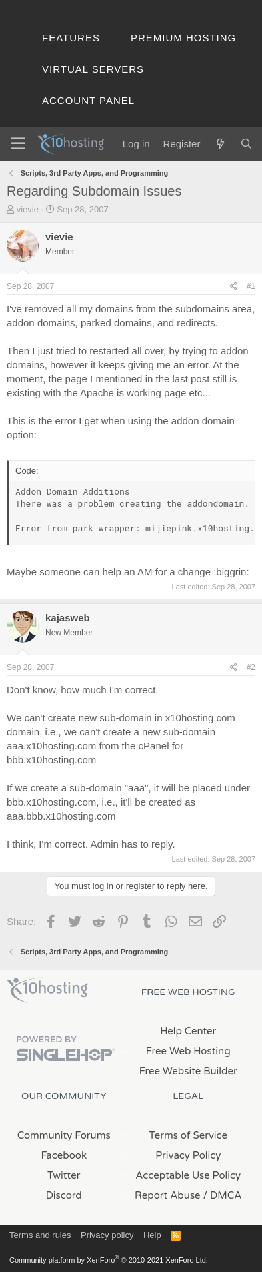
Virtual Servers (93, 69)
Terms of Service (188, 1135)
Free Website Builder (188, 1071)
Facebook (64, 1155)
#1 (251, 286)
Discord (64, 1195)
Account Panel (88, 100)
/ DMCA (222, 1195)
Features (71, 37)
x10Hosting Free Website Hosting (47, 990)
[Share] (233, 286)
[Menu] (18, 144)
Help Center (188, 1031)
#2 (251, 667)
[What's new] (220, 143)
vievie (28, 209)
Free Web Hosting (188, 1051)
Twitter (63, 1175)
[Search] (246, 143)
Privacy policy (107, 1235)
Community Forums (64, 1135)
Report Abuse (168, 1195)
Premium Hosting (183, 37)
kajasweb (67, 617)
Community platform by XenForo (108, 1260)
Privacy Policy (188, 1155)
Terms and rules (40, 1235)
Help (152, 1235)
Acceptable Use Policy (188, 1175)
